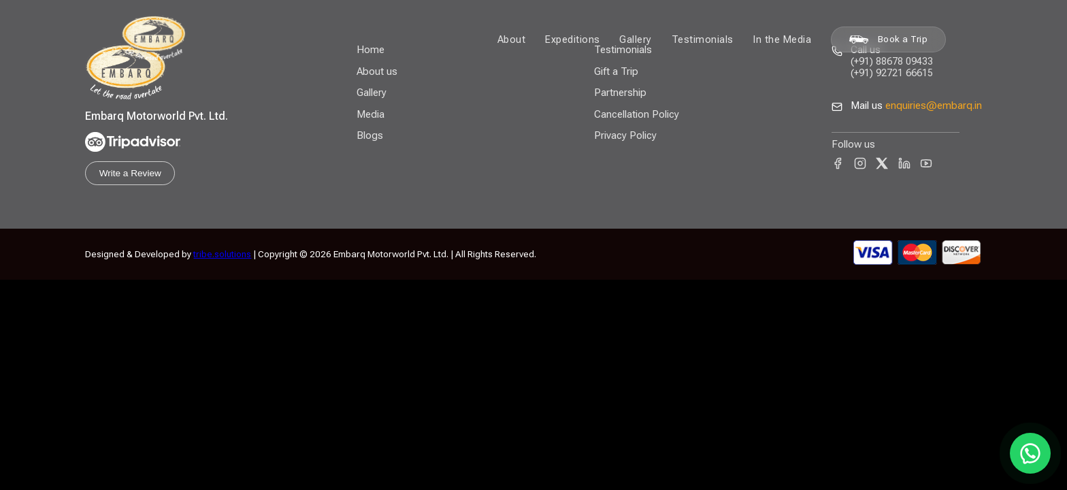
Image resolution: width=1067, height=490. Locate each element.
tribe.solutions (222, 253)
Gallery (635, 39)
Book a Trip (888, 39)
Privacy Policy (625, 135)
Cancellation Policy (636, 114)
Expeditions (572, 39)
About (511, 39)
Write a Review (130, 173)
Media (370, 114)
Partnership (620, 92)
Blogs (370, 135)
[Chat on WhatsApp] (1030, 453)
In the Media (782, 39)
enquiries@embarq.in (933, 105)
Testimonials (703, 39)
